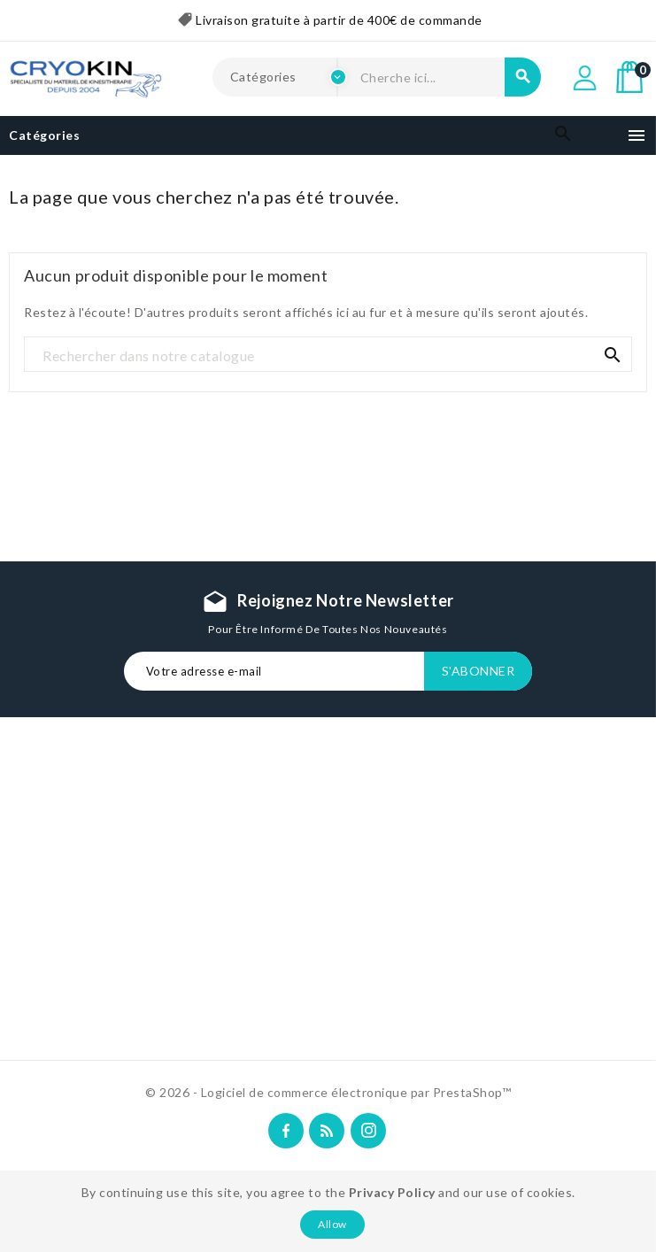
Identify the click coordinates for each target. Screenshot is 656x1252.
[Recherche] (328, 355)
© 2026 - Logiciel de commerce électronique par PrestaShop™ (328, 1092)
